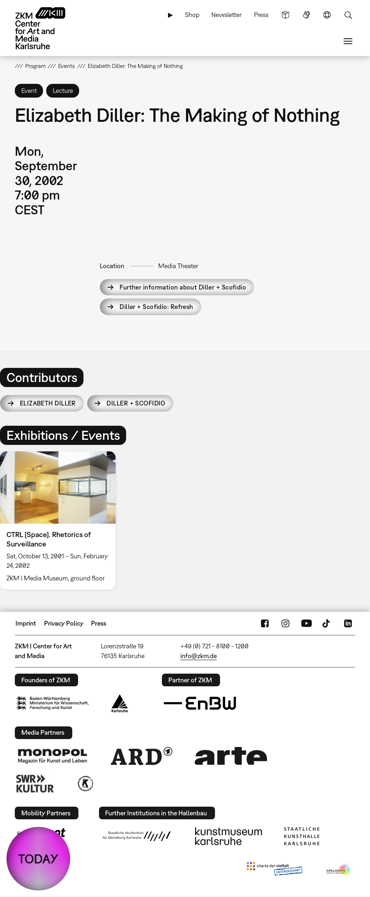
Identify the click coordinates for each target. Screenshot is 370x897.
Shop (192, 14)
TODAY (38, 858)
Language (327, 15)
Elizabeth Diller (48, 403)
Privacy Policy (63, 623)
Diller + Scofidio (136, 403)
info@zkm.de (198, 656)
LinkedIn (348, 623)
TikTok (327, 623)
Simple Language (285, 15)
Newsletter (226, 14)
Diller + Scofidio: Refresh (156, 306)
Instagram (285, 623)
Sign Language (306, 15)
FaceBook (265, 623)
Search (348, 15)
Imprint (26, 623)
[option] (61, 520)
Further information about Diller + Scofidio (183, 287)
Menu (348, 41)
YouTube (306, 623)
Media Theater (178, 266)
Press (261, 14)
